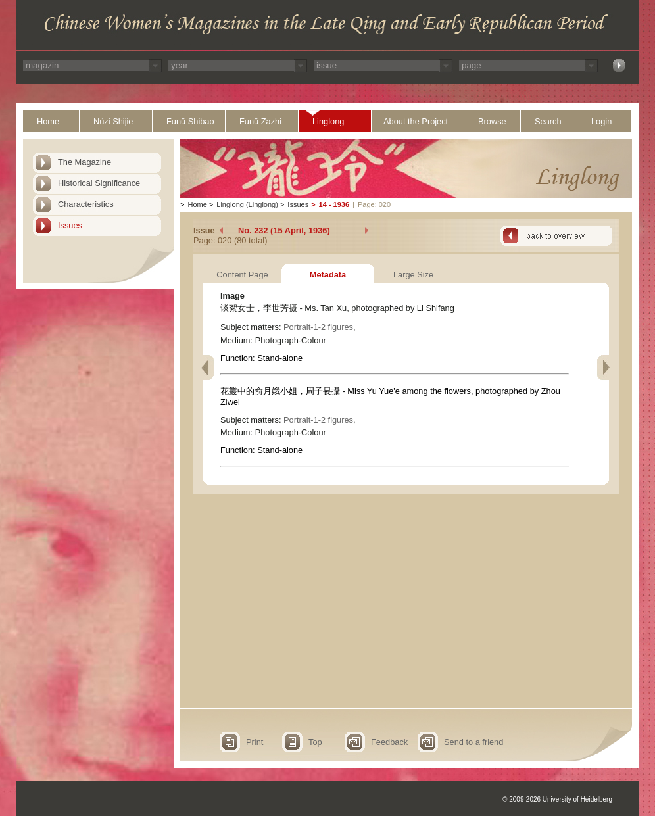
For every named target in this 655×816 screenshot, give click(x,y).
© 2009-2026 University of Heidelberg (557, 799)
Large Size (413, 274)
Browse (492, 121)
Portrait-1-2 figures (318, 327)
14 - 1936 (334, 204)
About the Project (415, 121)
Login (601, 121)
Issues (70, 225)
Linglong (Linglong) (247, 204)
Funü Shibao (190, 121)
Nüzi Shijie (113, 121)
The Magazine (84, 162)
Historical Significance (99, 183)
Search (548, 121)
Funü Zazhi (260, 121)
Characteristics (86, 204)
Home (48, 121)
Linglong (328, 121)
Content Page (242, 274)
